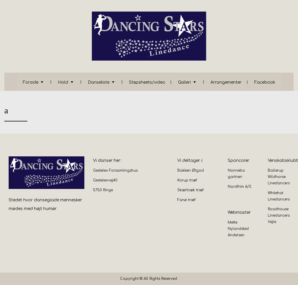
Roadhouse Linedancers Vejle (279, 215)
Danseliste (98, 82)
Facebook (264, 82)
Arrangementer (226, 82)
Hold (63, 82)
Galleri (184, 82)
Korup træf (187, 180)
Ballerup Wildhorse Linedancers (279, 176)
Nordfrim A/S (239, 187)
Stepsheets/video (147, 82)
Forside (30, 82)
